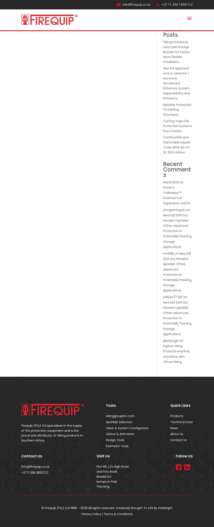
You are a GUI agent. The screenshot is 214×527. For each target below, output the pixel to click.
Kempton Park (107, 482)
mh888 (168, 253)
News (174, 428)
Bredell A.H (104, 477)
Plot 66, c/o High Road (113, 466)
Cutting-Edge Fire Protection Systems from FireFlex (177, 126)
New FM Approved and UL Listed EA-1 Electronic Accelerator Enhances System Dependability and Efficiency (176, 83)
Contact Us (178, 440)
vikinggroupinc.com (120, 416)
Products (176, 416)
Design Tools (115, 440)
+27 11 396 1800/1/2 (175, 4)
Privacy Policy (91, 514)
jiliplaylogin (171, 341)
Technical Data (181, 422)
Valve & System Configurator (127, 428)
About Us (176, 434)
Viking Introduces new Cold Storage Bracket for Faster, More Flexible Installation (176, 52)
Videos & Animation (120, 434)
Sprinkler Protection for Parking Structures (177, 110)
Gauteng (103, 486)
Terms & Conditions (118, 514)
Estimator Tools (117, 446)
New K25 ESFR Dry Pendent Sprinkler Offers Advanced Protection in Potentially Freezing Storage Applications (177, 231)
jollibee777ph (173, 297)
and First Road (107, 472)
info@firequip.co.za (133, 4)
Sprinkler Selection (119, 422)
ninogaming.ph (174, 210)
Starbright (165, 508)
